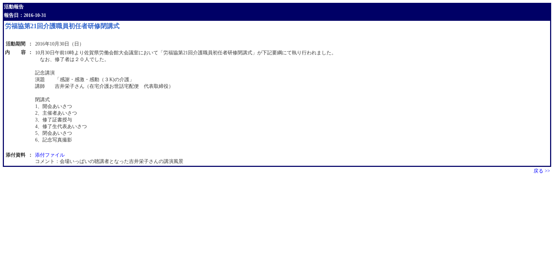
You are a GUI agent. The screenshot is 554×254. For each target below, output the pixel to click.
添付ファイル (50, 155)
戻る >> (542, 171)
